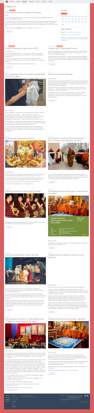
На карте (78, 399)
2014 (76, 19)
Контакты (14, 404)
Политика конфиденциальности (26, 395)
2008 (69, 21)
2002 (63, 24)
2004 (82, 21)
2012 (82, 19)
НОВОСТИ (24, 1)
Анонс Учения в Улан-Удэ (73, 34)
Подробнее (9, 31)
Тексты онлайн (15, 397)
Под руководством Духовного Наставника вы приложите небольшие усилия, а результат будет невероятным (74, 39)
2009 (66, 21)
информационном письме (11, 385)
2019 (86, 16)
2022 (76, 16)
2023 (72, 16)
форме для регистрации (26, 387)
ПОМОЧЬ (51, 1)
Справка (13, 402)
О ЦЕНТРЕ (44, 1)
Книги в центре (15, 399)
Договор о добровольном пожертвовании (28, 396)
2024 (69, 16)
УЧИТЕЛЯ (11, 1)
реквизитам (51, 368)
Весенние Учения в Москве (74, 32)
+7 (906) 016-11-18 (36, 28)
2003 (86, 21)
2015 (72, 19)
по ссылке (38, 175)
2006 (76, 21)
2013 (79, 19)
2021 (79, 16)
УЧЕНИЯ (18, 1)
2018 (63, 19)
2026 (63, 16)
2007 (72, 21)
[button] (44, 80)
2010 (63, 21)
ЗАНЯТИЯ (31, 1)
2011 (86, 19)
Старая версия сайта (84, 401)
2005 (79, 21)
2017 (66, 19)
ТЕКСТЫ (38, 1)
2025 (66, 16)
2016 (69, 19)
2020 (82, 16)
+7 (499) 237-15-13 (65, 401)
